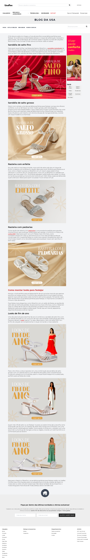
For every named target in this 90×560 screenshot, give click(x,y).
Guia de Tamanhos (81, 533)
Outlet (53, 535)
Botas (3, 531)
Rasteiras (4, 543)
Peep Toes (4, 541)
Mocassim (4, 537)
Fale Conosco (80, 541)
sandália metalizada (55, 48)
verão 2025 (12, 234)
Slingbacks (4, 553)
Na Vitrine (77, 94)
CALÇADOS (6, 13)
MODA (4, 27)
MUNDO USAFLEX (31, 27)
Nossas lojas (83, 13)
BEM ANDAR (21, 27)
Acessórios (25, 533)
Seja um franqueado (73, 13)
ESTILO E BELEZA (12, 27)
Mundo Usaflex (70, 94)
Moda (70, 90)
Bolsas (24, 531)
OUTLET (53, 13)
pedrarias (31, 230)
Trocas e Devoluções (82, 537)
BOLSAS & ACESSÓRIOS (17, 13)
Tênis (3, 557)
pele (22, 320)
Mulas (3, 539)
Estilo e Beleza (78, 87)
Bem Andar (70, 87)
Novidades (54, 533)
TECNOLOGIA (34, 13)
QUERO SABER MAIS (67, 515)
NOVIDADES (45, 13)
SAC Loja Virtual (81, 531)
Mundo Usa (78, 90)
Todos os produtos (56, 531)
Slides (3, 551)
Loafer (3, 535)
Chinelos (4, 533)
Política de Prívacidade (82, 539)
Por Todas (70, 97)
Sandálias (4, 545)
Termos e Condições (81, 535)
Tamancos (4, 555)
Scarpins (4, 549)
